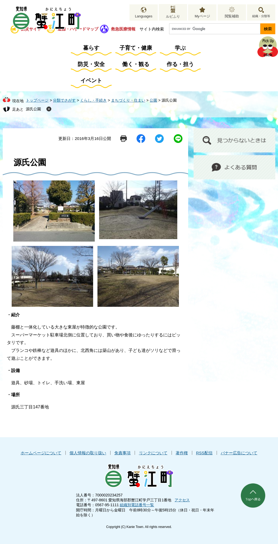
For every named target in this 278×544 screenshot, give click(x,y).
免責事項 (122, 453)
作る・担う (180, 64)
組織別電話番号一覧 (137, 505)
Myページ (202, 16)
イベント (91, 80)
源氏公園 (33, 109)
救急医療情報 (123, 29)
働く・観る (135, 64)
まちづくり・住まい (128, 100)
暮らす (91, 48)
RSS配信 (204, 453)
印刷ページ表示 (123, 138)
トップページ (37, 100)
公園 (153, 100)
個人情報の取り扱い (88, 453)
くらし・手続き (93, 100)
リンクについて (153, 453)
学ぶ (180, 48)
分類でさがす (64, 100)
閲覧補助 (232, 16)
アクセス (182, 500)
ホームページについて (41, 453)
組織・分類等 (261, 16)
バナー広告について (239, 453)
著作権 (182, 453)
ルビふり (173, 16)
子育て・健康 (135, 48)
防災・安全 (91, 64)
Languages (143, 16)
